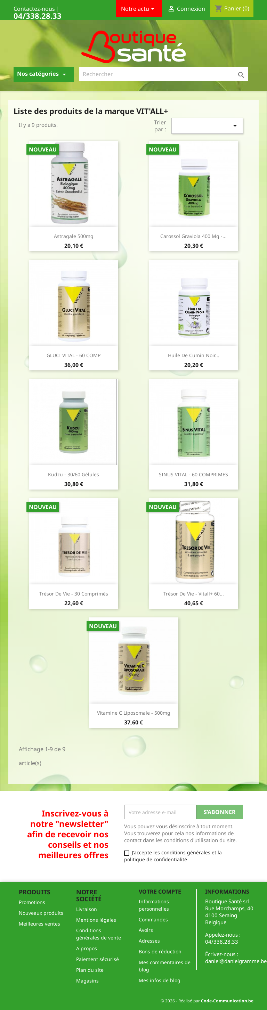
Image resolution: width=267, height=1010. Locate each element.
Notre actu (139, 9)
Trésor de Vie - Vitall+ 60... (193, 593)
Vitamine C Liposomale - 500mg (133, 712)
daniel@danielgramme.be (236, 961)
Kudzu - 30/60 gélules (73, 474)
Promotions (32, 902)
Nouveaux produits (41, 913)
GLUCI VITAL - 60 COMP (73, 355)
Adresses (149, 940)
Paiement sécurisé (97, 959)
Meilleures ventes (39, 923)
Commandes (153, 919)
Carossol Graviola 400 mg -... (193, 236)
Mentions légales (96, 920)
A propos (86, 948)
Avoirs (146, 930)
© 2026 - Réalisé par (207, 1001)
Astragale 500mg (74, 236)
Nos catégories (42, 74)
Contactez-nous (34, 9)
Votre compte (160, 891)
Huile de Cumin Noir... (193, 355)
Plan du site (90, 970)
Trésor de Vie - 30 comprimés (73, 593)
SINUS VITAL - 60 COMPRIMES (193, 474)
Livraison (86, 909)
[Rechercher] (164, 74)
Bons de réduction (160, 951)
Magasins (87, 980)
